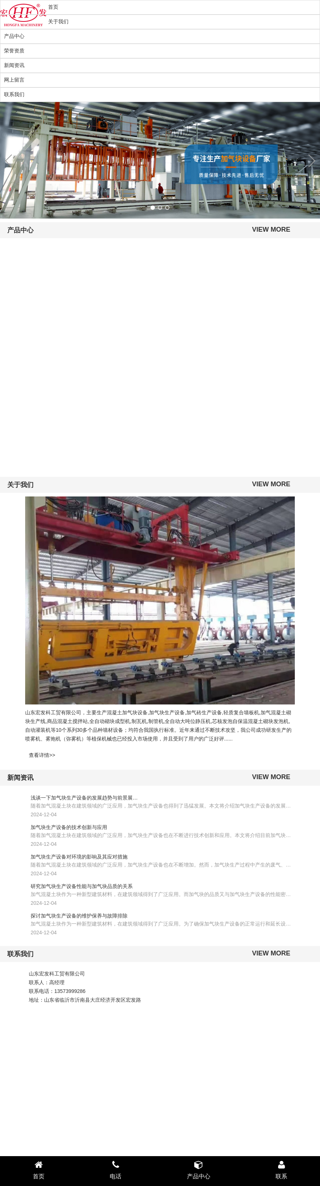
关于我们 (58, 21)
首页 (53, 7)
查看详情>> (42, 755)
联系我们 (14, 94)
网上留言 (14, 80)
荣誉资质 (14, 51)
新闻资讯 (14, 65)
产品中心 (14, 36)
